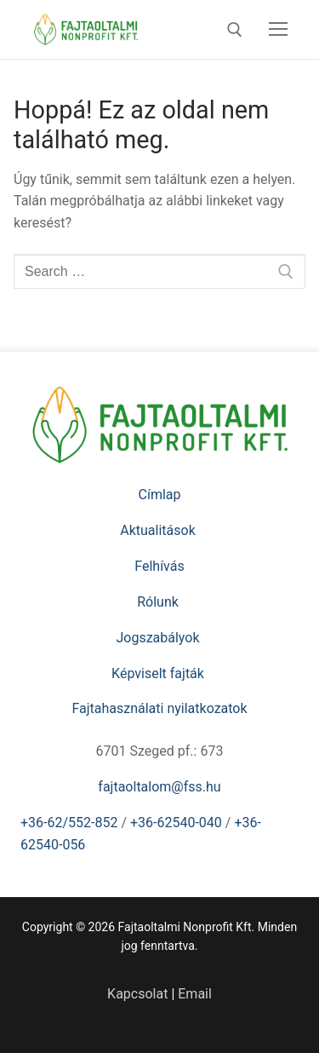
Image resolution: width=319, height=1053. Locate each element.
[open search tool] (234, 29)
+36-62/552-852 (68, 822)
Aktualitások (159, 530)
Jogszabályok (159, 638)
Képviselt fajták (159, 673)
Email (195, 994)
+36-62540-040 (176, 822)
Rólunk (159, 602)
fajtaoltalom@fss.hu (159, 787)
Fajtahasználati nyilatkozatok (159, 708)
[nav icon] (278, 30)
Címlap (160, 494)
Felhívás (159, 566)
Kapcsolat (137, 994)
